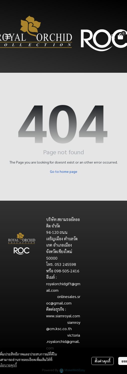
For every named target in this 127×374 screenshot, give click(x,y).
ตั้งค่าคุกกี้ (102, 361)
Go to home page (63, 171)
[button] (112, 36)
